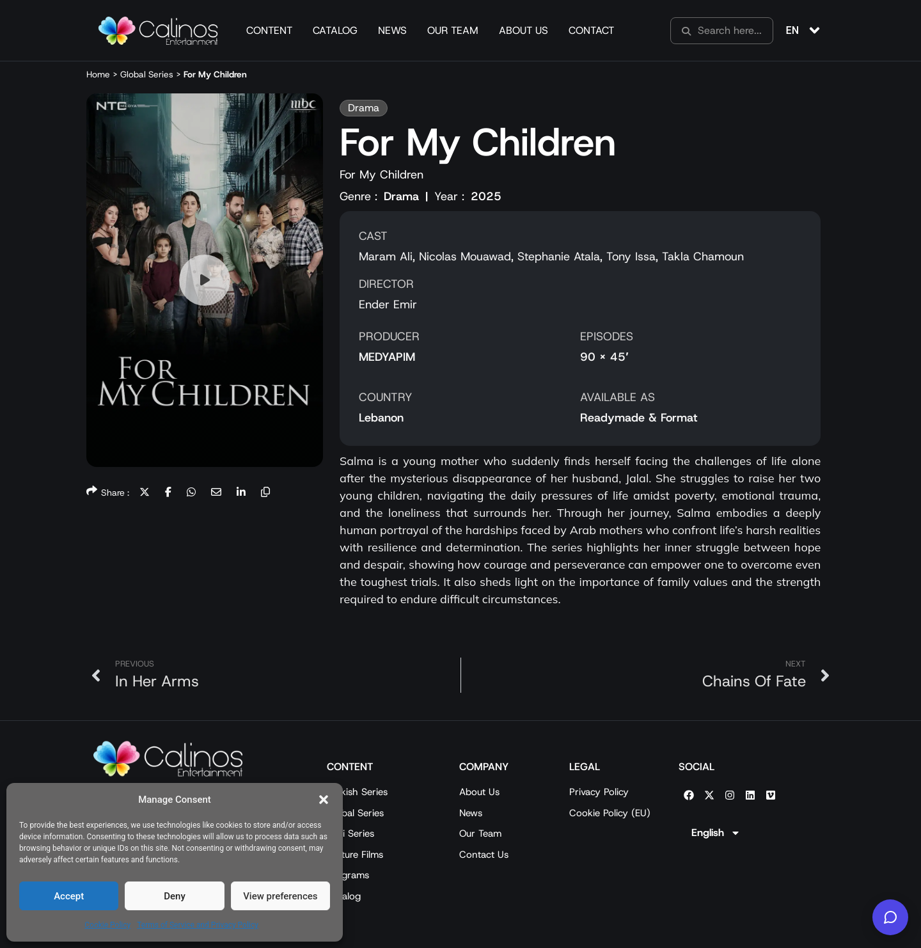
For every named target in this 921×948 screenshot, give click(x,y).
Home (98, 74)
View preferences (280, 896)
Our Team (452, 30)
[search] (721, 30)
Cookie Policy (107, 924)
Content (269, 30)
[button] (323, 799)
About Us (523, 30)
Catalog (335, 30)
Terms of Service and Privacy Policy (197, 924)
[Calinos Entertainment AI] (890, 917)
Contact (591, 30)
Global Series (146, 74)
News (392, 30)
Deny (174, 896)
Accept (69, 896)
